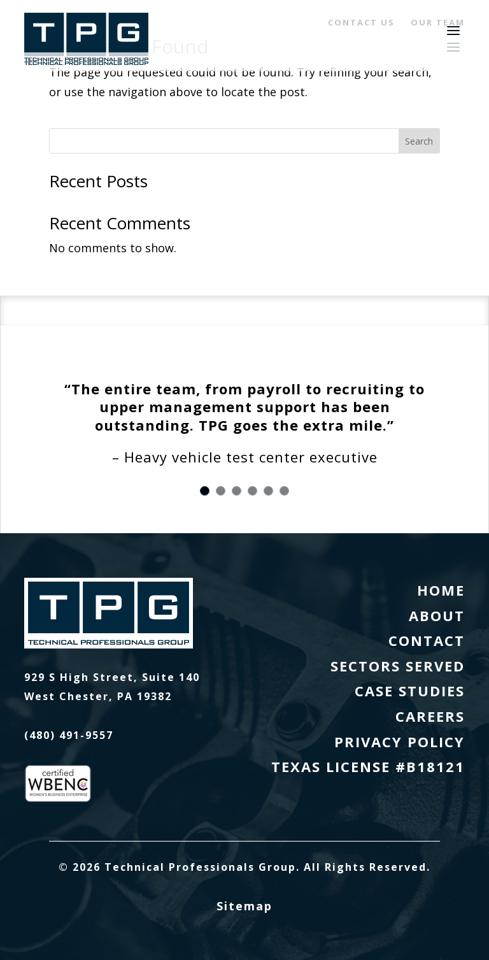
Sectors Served (397, 665)
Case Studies (410, 690)
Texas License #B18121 (368, 766)
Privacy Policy (399, 741)
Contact (426, 640)
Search (419, 141)
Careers (430, 716)
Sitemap (244, 905)
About (437, 615)
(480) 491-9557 (68, 735)
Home (441, 589)
